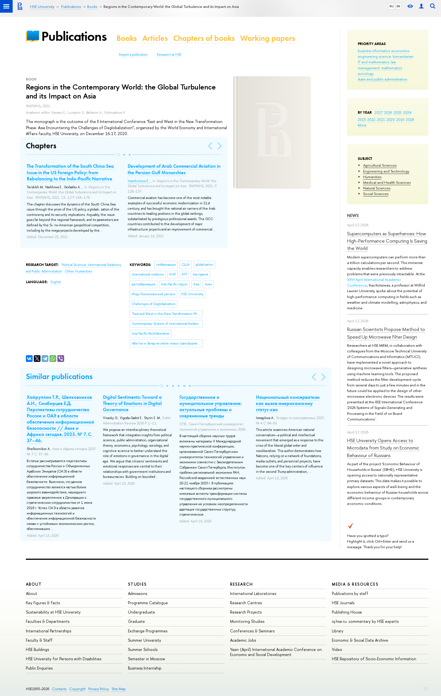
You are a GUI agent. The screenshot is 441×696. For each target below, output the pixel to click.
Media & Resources (355, 584)
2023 (362, 119)
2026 (388, 112)
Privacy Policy (98, 688)
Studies (137, 584)
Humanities (372, 176)
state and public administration (382, 79)
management (369, 67)
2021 (381, 119)
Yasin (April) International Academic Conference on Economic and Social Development (276, 652)
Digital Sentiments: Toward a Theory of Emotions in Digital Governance (132, 403)
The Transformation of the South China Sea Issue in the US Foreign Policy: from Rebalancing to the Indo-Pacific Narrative (70, 172)
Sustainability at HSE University (53, 612)
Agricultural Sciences (380, 165)
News (353, 215)
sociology (366, 73)
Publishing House (347, 612)
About (34, 584)
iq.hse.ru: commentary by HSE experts (365, 621)
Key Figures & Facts (43, 602)
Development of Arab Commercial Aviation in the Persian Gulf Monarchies (174, 169)
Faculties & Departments (47, 621)
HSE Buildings (37, 649)
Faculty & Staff (39, 640)
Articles (155, 38)
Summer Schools (143, 649)
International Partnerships (48, 631)
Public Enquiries (39, 668)
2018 (410, 119)
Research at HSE (169, 54)
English (56, 282)
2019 (400, 119)
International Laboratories (253, 593)
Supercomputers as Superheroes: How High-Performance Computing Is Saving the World (387, 241)
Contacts (59, 688)
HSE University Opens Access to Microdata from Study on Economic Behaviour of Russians (383, 447)
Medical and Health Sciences (387, 182)
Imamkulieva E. (138, 181)
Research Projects (246, 612)
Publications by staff (350, 593)
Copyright (77, 688)
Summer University (144, 640)
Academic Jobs (243, 640)
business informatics (374, 50)
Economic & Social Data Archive (360, 640)
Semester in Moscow (146, 658)
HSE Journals (343, 602)
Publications (74, 36)
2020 (390, 119)
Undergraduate (141, 612)
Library (337, 631)
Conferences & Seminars (252, 631)
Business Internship (144, 668)
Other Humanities (78, 271)
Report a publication (133, 54)
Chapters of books (204, 38)
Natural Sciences (376, 188)
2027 (379, 112)
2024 (407, 112)
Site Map (119, 688)
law (393, 61)
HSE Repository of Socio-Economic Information (374, 658)
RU (392, 6)
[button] (118, 155)
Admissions (137, 593)
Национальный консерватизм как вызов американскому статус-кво (288, 403)
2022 (371, 119)
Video (337, 649)
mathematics (391, 67)
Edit (425, 688)
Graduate (136, 621)
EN (398, 6)
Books (126, 38)
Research (241, 584)
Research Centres (246, 602)
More (362, 124)
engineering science (374, 56)
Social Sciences (375, 193)
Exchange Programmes (147, 631)
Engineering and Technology (386, 171)
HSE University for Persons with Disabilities (63, 658)
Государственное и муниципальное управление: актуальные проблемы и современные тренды (210, 406)
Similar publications (59, 376)
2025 (397, 112)
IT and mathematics (373, 61)
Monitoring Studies (247, 621)
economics (400, 50)
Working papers (267, 38)
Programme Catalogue (148, 602)
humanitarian (403, 56)
